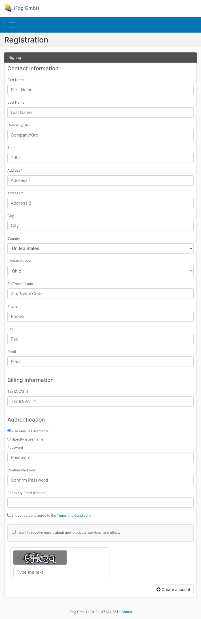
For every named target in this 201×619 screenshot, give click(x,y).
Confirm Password (21, 470)
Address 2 (15, 193)
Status (127, 612)
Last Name (15, 102)
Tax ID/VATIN (17, 391)
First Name (15, 80)
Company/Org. (18, 125)
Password (15, 447)
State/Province (19, 261)
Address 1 (15, 170)
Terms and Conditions (74, 515)
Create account (173, 589)
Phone (12, 306)
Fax (10, 329)
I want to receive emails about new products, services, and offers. (68, 532)
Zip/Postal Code (20, 284)
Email (11, 352)
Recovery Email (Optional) (27, 493)
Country (13, 238)
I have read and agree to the (49, 515)
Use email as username (27, 431)
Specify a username (25, 439)
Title (10, 148)
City (10, 216)
